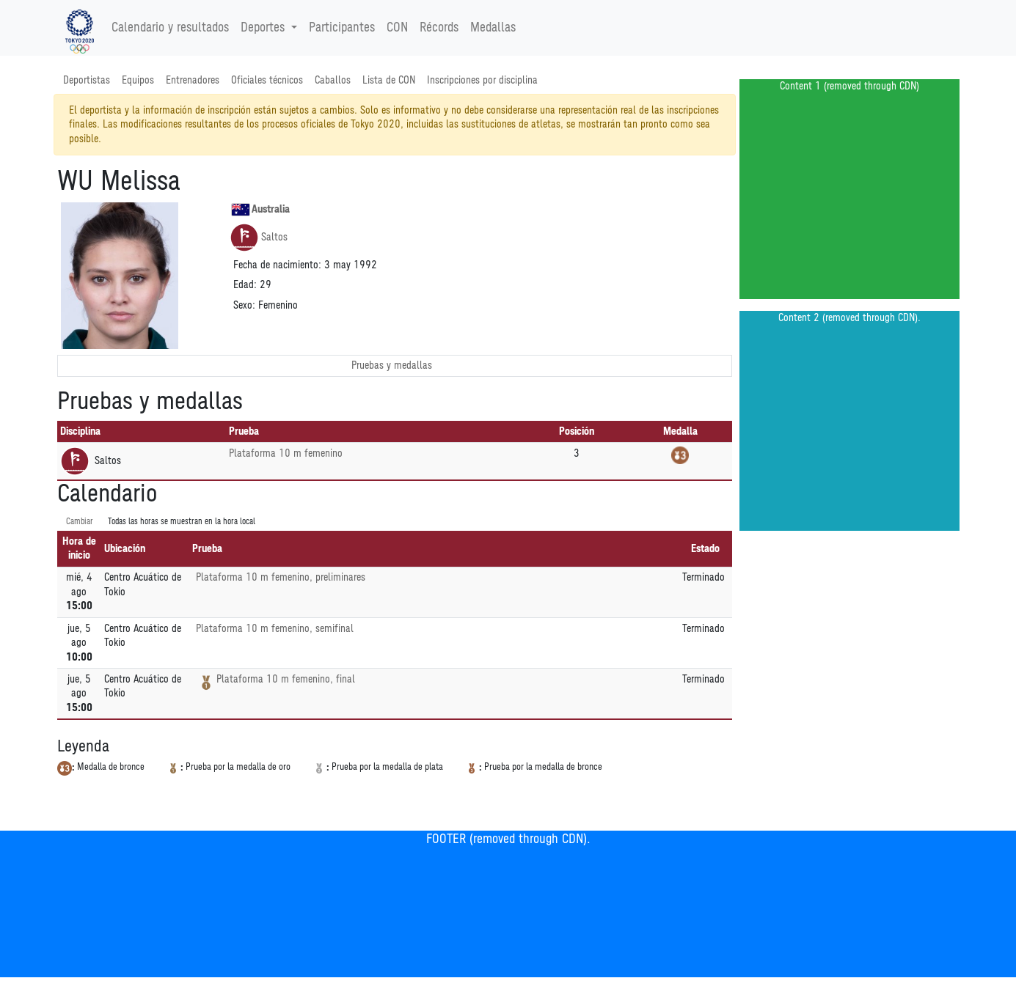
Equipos (138, 80)
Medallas (493, 28)
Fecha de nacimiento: (277, 265)
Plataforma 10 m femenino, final (285, 679)
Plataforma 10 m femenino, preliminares (280, 577)
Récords (439, 28)
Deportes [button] (264, 28)
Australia (260, 209)
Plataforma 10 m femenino (286, 453)
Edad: (245, 285)
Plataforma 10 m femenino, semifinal (275, 628)
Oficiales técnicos (267, 80)
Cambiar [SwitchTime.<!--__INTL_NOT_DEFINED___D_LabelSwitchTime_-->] (79, 522)
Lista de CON (388, 80)
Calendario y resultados (170, 28)
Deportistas (86, 80)
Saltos (259, 237)
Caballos (333, 80)
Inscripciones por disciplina (482, 80)
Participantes (342, 28)
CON (397, 28)
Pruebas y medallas (391, 365)
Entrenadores (192, 80)
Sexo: (244, 305)
